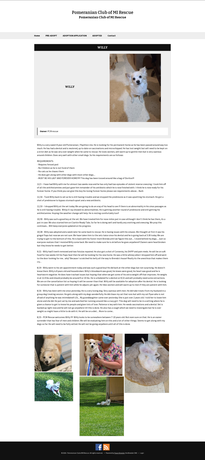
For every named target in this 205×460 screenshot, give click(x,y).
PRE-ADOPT (51, 35)
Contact (112, 35)
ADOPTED (97, 35)
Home (37, 35)
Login (142, 453)
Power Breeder (119, 453)
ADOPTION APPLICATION (75, 35)
